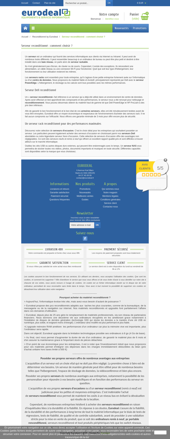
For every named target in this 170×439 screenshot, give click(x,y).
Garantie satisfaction (59, 192)
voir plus (156, 188)
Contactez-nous (110, 206)
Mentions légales (110, 196)
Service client (110, 203)
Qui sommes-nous (110, 189)
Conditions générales (110, 199)
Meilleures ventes (85, 196)
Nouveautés (122, 28)
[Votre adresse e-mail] (82, 225)
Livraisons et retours (59, 189)
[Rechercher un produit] (84, 3)
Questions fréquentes (60, 199)
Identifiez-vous (112, 19)
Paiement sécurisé (59, 196)
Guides (85, 199)
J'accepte (160, 432)
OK (109, 3)
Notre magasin (110, 192)
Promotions (139, 28)
